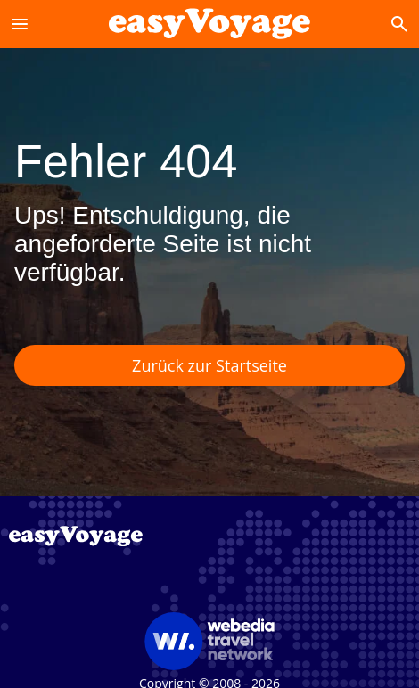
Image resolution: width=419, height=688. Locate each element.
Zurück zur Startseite (209, 365)
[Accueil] (209, 24)
